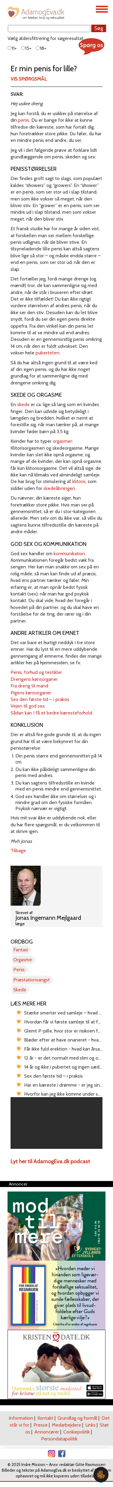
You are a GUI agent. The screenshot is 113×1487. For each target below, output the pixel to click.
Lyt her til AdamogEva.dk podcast (50, 1161)
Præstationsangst (31, 980)
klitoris (79, 481)
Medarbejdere (66, 1425)
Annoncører (46, 1432)
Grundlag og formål (77, 1418)
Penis (19, 969)
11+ (12, 48)
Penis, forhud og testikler (36, 672)
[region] (56, 1123)
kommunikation (69, 553)
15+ (26, 48)
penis (23, 120)
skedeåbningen (59, 488)
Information (21, 1418)
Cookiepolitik (76, 1432)
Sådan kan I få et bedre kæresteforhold (51, 713)
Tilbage (18, 850)
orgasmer (62, 441)
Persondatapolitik (59, 1439)
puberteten (47, 353)
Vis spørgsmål (29, 79)
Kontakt (45, 1418)
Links (90, 1425)
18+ (41, 48)
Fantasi (20, 950)
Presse (40, 1425)
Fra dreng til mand (29, 686)
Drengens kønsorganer (34, 679)
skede (23, 404)
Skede (19, 990)
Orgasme (22, 959)
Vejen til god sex (28, 706)
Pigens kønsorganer (31, 693)
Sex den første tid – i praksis (40, 699)
